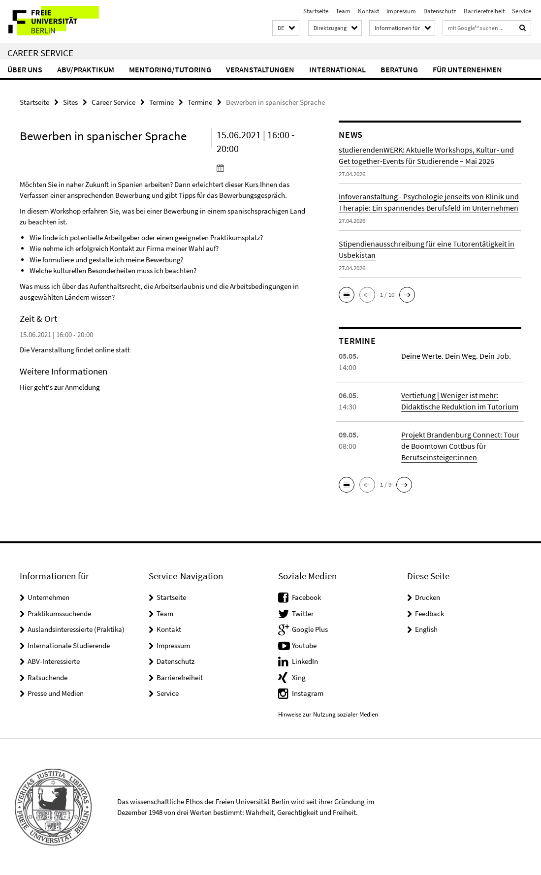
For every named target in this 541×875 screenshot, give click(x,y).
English (426, 629)
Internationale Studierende (69, 645)
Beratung (399, 69)
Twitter (303, 613)
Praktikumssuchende (59, 613)
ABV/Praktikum (85, 69)
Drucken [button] (427, 597)
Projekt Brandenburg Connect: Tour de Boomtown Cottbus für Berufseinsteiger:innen (460, 446)
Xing (299, 677)
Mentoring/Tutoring (170, 69)
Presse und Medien (56, 693)
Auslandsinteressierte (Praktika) (76, 629)
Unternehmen (48, 597)
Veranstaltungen (260, 69)
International (337, 69)
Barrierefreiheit (484, 11)
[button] (285, 28)
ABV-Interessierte (54, 661)
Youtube (304, 645)
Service (521, 11)
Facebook (306, 597)
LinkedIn (305, 661)
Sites (70, 102)
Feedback (429, 613)
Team (343, 11)
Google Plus (310, 629)
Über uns (24, 69)
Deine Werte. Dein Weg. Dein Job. (456, 356)
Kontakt (368, 11)
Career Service (40, 53)
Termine (161, 102)
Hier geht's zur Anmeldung (60, 387)
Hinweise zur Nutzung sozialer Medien (328, 714)
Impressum (401, 11)
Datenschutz (439, 11)
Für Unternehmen (467, 69)
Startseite (315, 11)
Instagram (307, 693)
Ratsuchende (47, 677)
